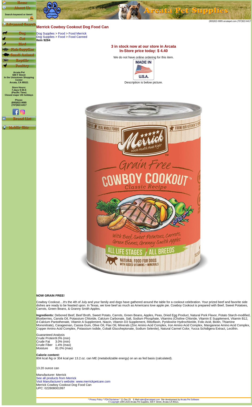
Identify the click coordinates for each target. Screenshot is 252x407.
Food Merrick (78, 33)
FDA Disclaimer (111, 399)
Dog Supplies (45, 33)
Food (62, 33)
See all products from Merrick (56, 378)
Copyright (114, 402)
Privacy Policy (96, 399)
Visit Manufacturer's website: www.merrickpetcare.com (73, 381)
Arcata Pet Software (190, 399)
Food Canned (78, 36)
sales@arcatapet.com (150, 399)
